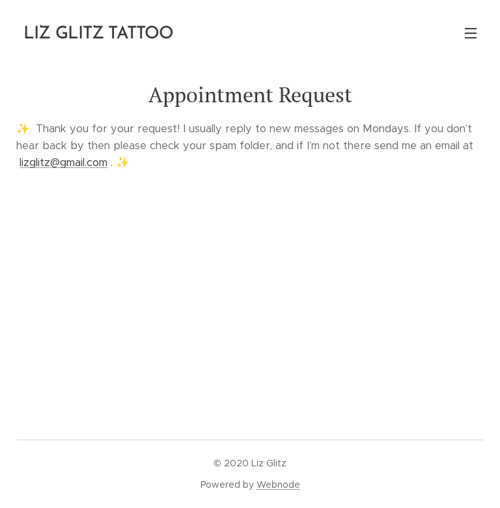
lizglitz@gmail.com (63, 162)
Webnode (278, 484)
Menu (471, 33)
